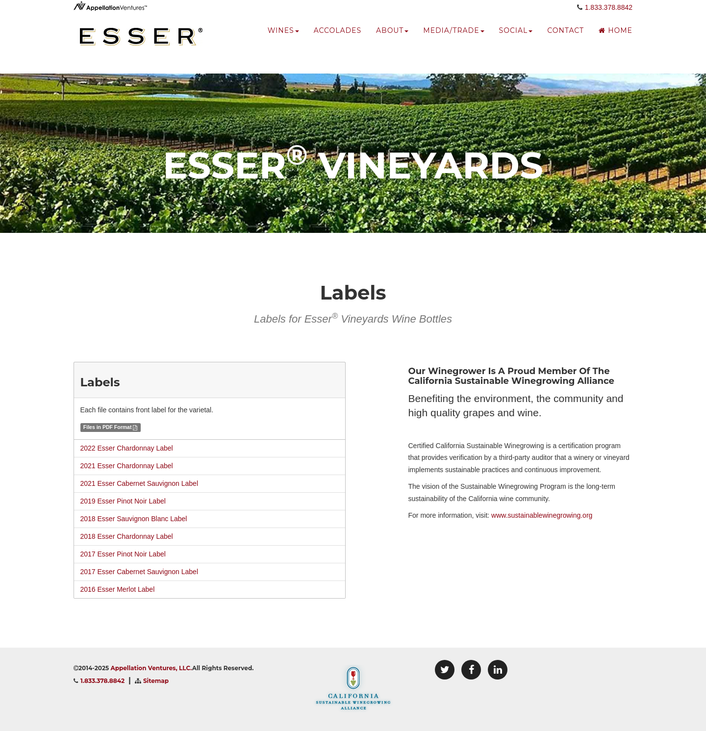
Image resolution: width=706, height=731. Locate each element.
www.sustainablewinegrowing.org (541, 515)
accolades (337, 41)
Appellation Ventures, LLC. (151, 668)
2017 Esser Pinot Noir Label (123, 554)
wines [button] (283, 41)
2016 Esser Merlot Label (117, 589)
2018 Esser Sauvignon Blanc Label (133, 519)
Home (615, 41)
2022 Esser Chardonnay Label (126, 448)
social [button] (516, 41)
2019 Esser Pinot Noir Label (123, 501)
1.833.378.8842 (608, 18)
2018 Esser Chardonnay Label (126, 536)
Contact (565, 41)
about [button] (392, 41)
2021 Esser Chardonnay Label (126, 466)
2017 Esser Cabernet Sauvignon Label (139, 572)
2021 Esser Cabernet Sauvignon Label (139, 483)
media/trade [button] (453, 41)
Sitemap (156, 680)
